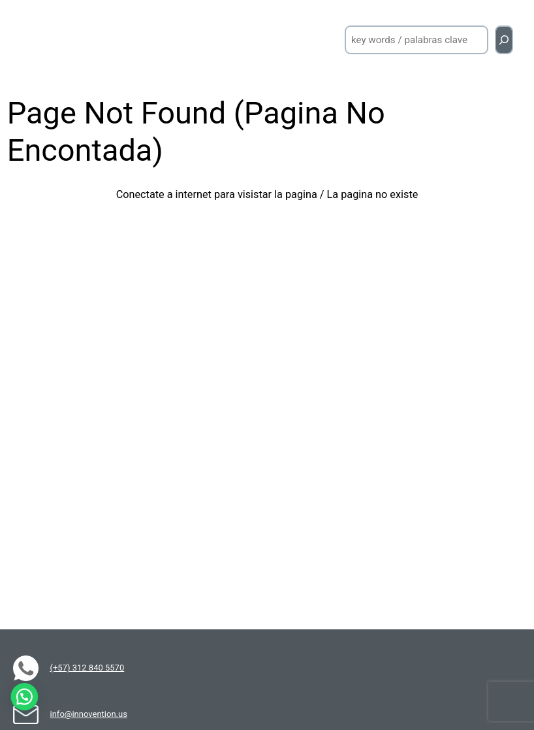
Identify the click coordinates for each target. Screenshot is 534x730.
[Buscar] (504, 39)
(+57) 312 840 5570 (87, 667)
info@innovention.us (88, 714)
